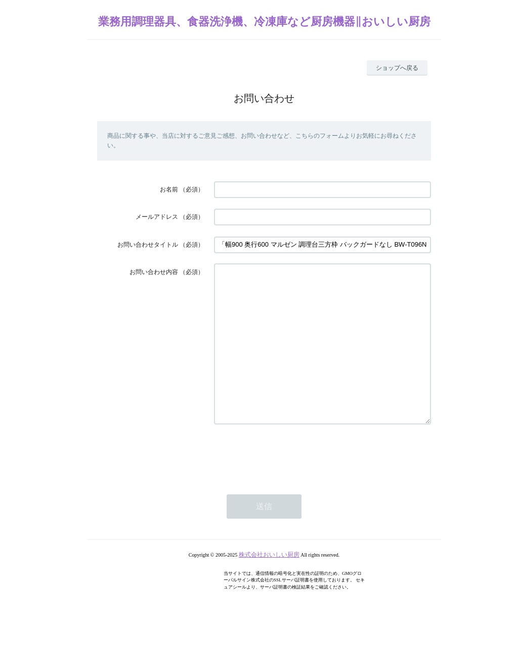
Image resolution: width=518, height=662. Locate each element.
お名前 (169, 189)
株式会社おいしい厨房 (269, 585)
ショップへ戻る (397, 67)
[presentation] (291, 484)
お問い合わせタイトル (147, 244)
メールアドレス (157, 216)
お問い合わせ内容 (154, 272)
